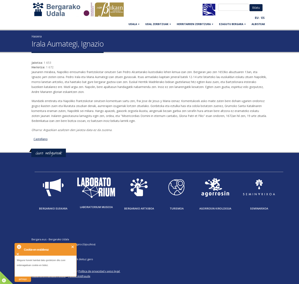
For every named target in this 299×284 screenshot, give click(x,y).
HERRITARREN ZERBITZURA (195, 24)
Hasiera (36, 36)
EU (257, 18)
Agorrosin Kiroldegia (215, 208)
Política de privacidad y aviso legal (99, 271)
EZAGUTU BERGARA (232, 24)
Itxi (72, 246)
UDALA (133, 24)
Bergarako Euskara (53, 208)
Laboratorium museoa (96, 207)
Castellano (41, 139)
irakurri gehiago (23, 276)
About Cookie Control (19, 246)
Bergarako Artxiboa (139, 208)
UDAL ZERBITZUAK (158, 24)
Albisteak (258, 24)
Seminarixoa (259, 208)
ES (263, 18)
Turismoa (177, 208)
